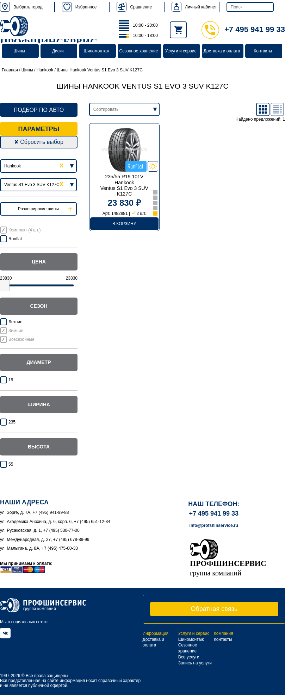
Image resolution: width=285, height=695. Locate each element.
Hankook (45, 70)
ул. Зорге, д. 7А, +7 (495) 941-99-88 (34, 512)
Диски (58, 51)
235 (12, 422)
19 (10, 379)
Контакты (263, 51)
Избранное (79, 7)
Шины (19, 51)
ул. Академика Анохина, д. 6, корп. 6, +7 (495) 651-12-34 (55, 521)
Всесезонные (21, 339)
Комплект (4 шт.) (24, 230)
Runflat (15, 238)
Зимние (15, 330)
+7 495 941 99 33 (243, 29)
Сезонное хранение (138, 51)
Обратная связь (214, 608)
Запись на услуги (195, 663)
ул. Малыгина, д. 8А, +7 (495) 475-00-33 (39, 548)
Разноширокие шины (38, 208)
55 (10, 464)
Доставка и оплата (222, 51)
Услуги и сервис (181, 51)
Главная (10, 70)
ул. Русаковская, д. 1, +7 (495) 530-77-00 (40, 530)
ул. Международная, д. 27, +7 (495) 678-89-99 (44, 539)
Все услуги (188, 657)
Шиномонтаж (97, 51)
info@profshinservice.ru (214, 525)
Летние (15, 321)
